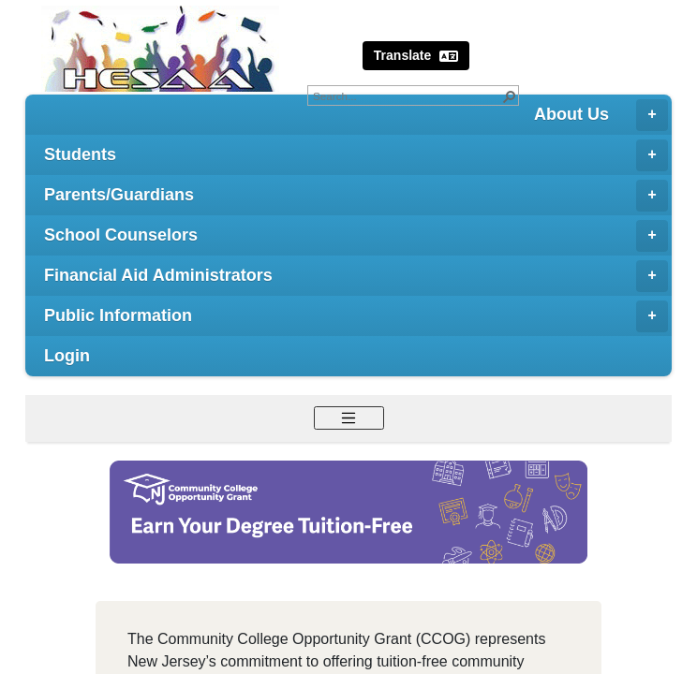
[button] (508, 95)
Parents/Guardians (356, 196)
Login (67, 355)
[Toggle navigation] (349, 418)
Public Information (356, 316)
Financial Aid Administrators (356, 276)
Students (356, 155)
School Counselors (356, 236)
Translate (416, 56)
